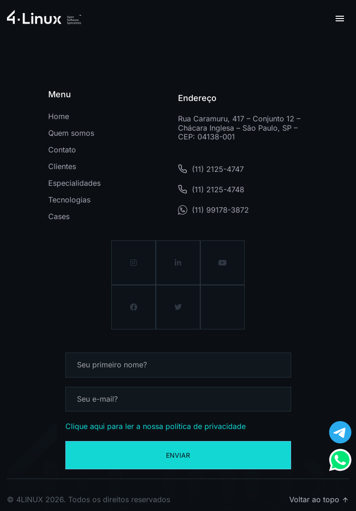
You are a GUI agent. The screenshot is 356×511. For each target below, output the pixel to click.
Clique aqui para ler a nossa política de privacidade (155, 426)
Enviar (178, 455)
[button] (340, 18)
